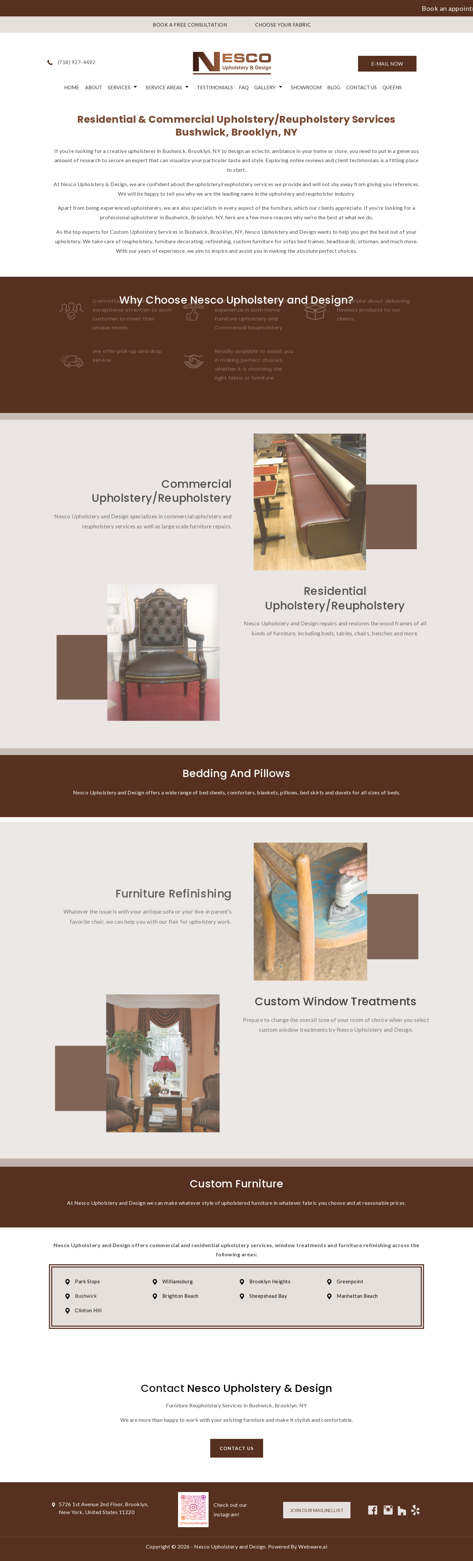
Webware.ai (312, 1546)
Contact (163, 1388)
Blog (333, 87)
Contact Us (361, 87)
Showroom (306, 87)
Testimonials (215, 87)
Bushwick (86, 1296)
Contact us (237, 1448)
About (93, 87)
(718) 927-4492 (77, 62)
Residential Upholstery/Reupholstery (344, 599)
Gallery (265, 87)
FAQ (244, 87)
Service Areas (164, 87)
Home (71, 87)
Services (119, 87)
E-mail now (387, 64)
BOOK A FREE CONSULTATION (190, 25)
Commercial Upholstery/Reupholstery (154, 482)
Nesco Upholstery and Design (230, 1546)
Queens (392, 87)
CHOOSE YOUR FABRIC (283, 25)
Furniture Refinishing (167, 883)
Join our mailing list (317, 1510)
